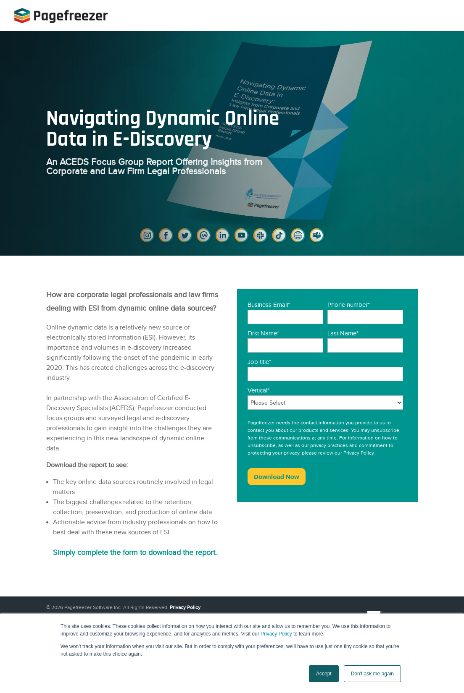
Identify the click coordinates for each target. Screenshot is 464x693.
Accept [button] (324, 674)
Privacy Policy (276, 634)
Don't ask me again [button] (372, 674)
